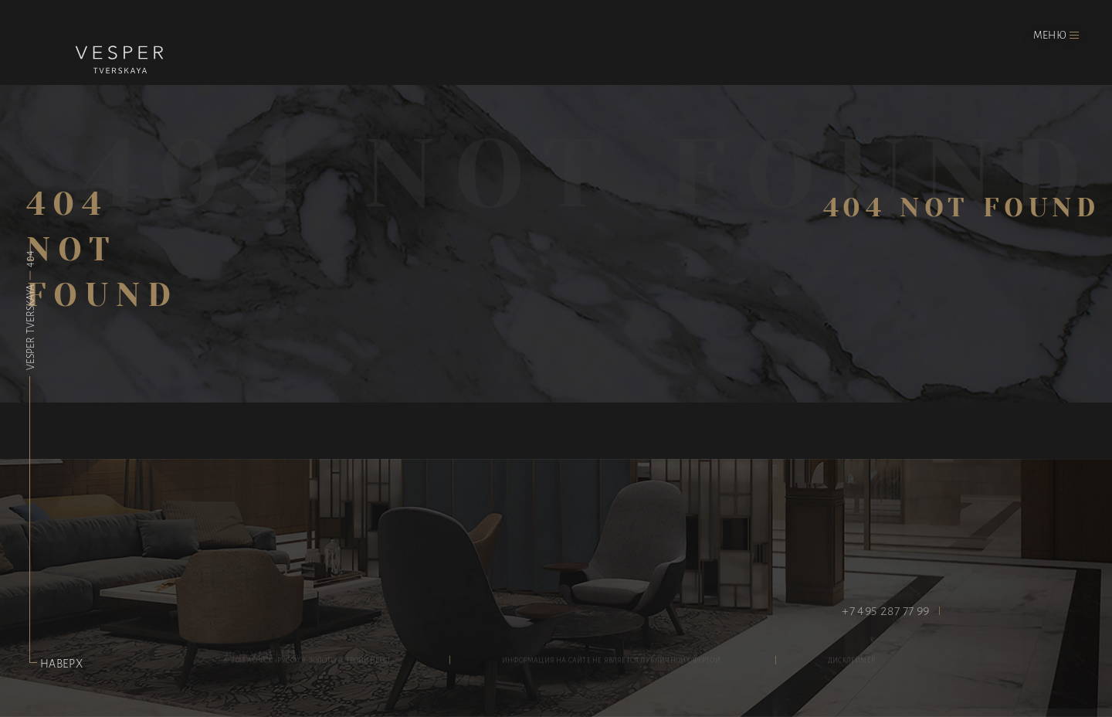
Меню (1049, 34)
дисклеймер (851, 663)
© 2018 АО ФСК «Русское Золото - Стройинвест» (309, 663)
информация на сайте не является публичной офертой (611, 663)
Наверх (56, 662)
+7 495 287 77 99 (885, 610)
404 (29, 258)
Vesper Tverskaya (29, 325)
